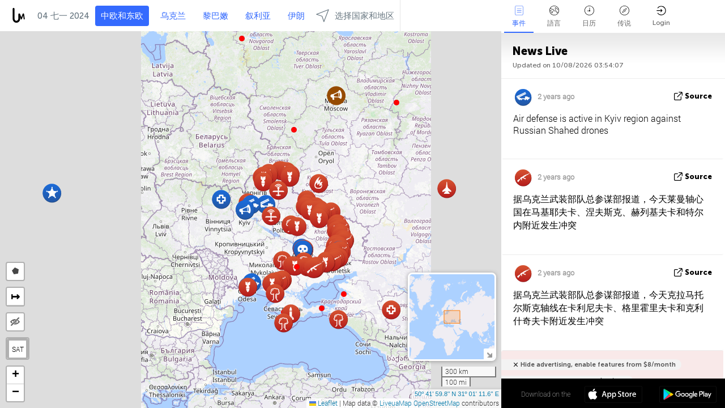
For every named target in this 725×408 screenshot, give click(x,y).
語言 (554, 16)
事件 (519, 16)
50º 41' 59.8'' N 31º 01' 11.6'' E (457, 393)
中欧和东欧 (122, 16)
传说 (624, 16)
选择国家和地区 (355, 15)
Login (661, 16)
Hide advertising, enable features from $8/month (598, 364)
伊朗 (296, 16)
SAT (18, 349)
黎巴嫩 (215, 16)
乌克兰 (173, 16)
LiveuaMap (395, 402)
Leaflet (323, 402)
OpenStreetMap (436, 402)
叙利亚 (258, 16)
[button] (297, 267)
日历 (589, 16)
